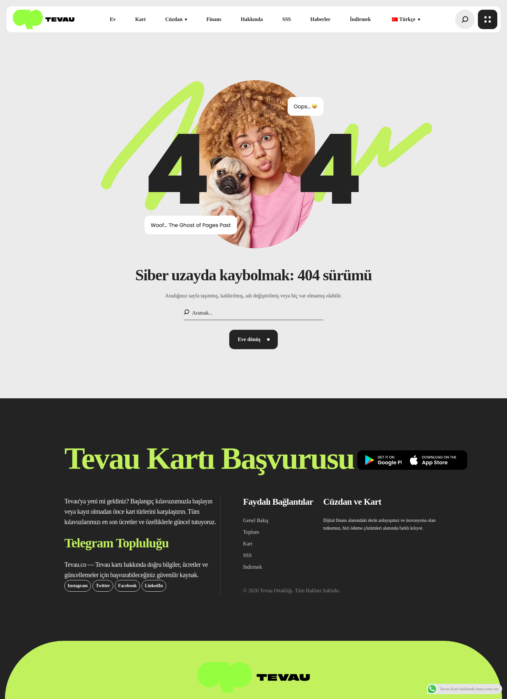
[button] (465, 19)
